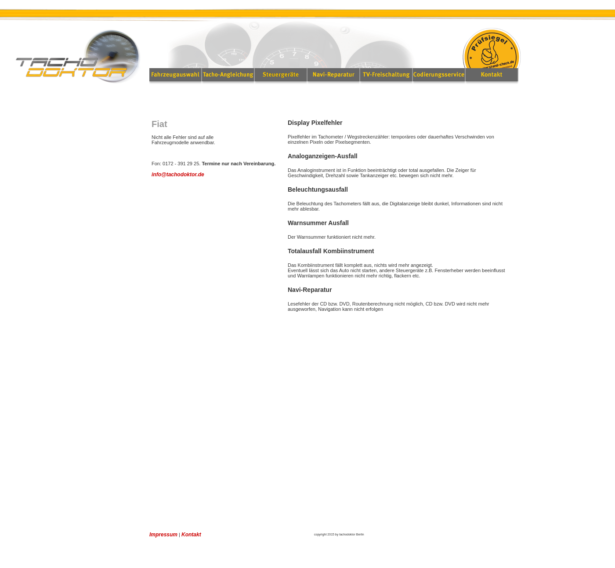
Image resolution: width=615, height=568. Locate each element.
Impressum (163, 535)
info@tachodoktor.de (178, 174)
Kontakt (191, 535)
